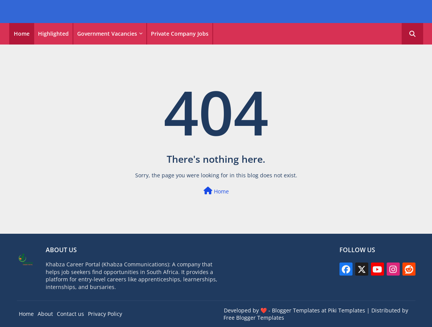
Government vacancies (107, 33)
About (45, 313)
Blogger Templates (296, 310)
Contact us (70, 313)
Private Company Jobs (180, 33)
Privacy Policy (105, 313)
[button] (412, 34)
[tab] (21, 34)
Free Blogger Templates (253, 317)
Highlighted (53, 33)
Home (22, 33)
